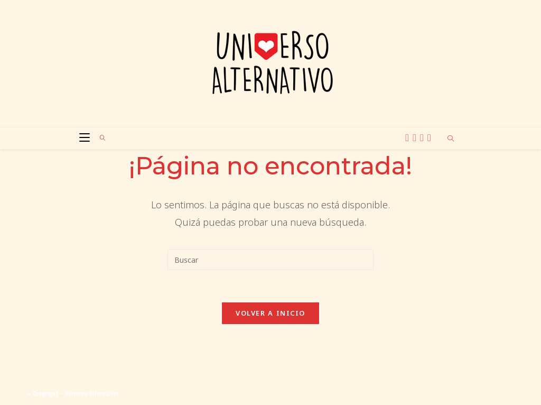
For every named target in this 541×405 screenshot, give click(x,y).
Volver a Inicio (270, 313)
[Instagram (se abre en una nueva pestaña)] (416, 138)
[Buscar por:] (99, 138)
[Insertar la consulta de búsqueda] (270, 259)
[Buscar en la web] (450, 139)
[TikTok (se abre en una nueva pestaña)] (430, 138)
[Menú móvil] (81, 138)
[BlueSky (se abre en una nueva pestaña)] (423, 138)
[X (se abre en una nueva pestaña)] (408, 138)
